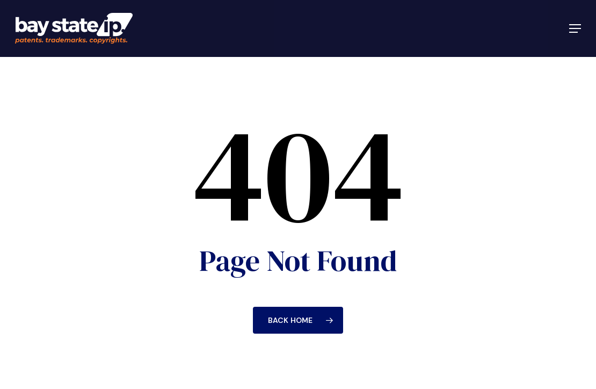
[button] (575, 28)
